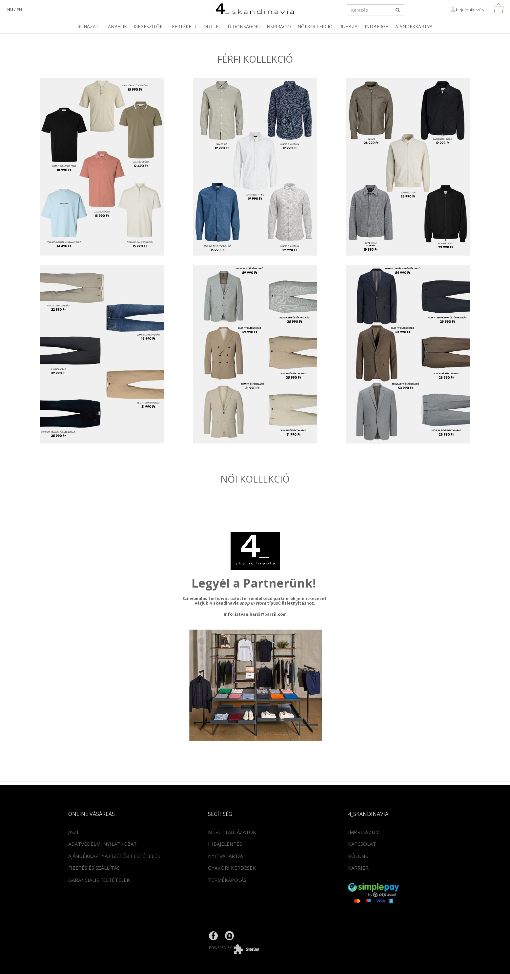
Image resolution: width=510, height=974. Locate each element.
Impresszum (363, 832)
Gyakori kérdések (232, 867)
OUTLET (212, 26)
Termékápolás (227, 880)
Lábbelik (116, 26)
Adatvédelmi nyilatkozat (102, 843)
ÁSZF (73, 832)
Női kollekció (315, 26)
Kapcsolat (362, 843)
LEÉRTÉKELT (183, 26)
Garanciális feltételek (99, 880)
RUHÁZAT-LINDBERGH (364, 26)
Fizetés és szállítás (94, 867)
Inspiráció (278, 26)
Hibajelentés (225, 843)
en (19, 9)
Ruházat (88, 26)
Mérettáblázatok (232, 832)
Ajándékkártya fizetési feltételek (114, 856)
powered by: (239, 947)
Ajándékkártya (414, 26)
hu (10, 9)
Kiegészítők (148, 26)
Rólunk (358, 856)
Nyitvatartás (226, 856)
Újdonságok (243, 26)
